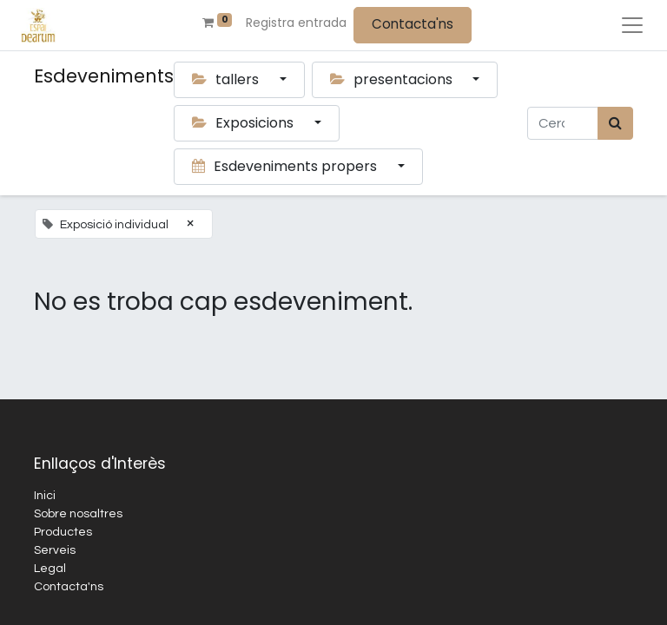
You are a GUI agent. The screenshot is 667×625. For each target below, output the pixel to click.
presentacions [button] (393, 79)
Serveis (55, 550)
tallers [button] (227, 79)
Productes (63, 532)
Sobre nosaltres (78, 514)
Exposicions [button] (244, 123)
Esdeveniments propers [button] (286, 166)
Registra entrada (296, 22)
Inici (45, 496)
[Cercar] (615, 123)
